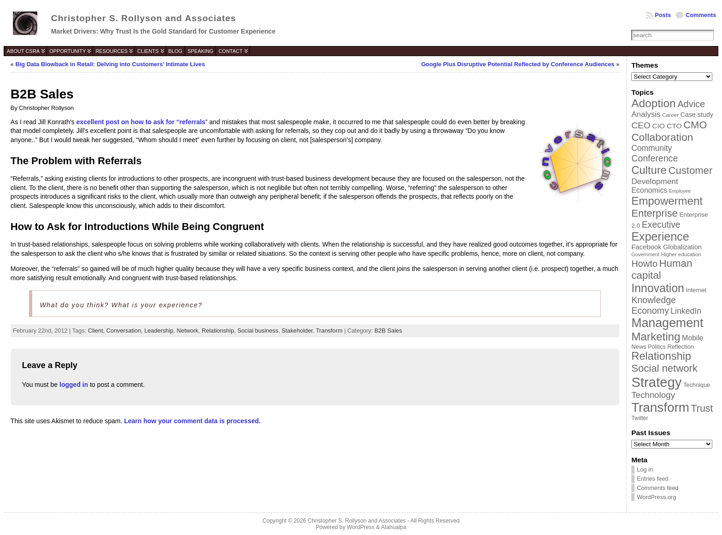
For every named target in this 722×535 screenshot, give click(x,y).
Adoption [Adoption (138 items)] (653, 103)
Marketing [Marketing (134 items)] (655, 336)
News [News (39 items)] (638, 346)
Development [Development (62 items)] (654, 181)
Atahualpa (393, 527)
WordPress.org (656, 497)
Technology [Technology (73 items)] (653, 395)
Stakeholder (297, 330)
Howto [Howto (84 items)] (644, 264)
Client (95, 330)
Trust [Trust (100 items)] (702, 408)
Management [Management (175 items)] (667, 323)
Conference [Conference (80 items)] (654, 158)
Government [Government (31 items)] (645, 254)
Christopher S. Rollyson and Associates (143, 18)
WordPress (360, 527)
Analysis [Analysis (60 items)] (645, 114)
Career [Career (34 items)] (670, 115)
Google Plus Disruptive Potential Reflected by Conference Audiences (518, 64)
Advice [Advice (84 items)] (691, 104)
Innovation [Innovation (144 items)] (657, 288)
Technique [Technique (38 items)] (696, 384)
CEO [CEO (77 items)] (640, 125)
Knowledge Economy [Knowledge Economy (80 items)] (653, 305)
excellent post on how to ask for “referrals (140, 122)
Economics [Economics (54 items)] (649, 190)
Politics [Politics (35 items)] (656, 347)
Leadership (158, 330)
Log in (645, 469)
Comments (701, 15)
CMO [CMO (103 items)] (695, 125)
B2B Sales (388, 330)
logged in (73, 384)
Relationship (218, 330)
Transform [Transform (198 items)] (660, 407)
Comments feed (657, 487)
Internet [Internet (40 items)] (696, 290)
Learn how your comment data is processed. (192, 421)
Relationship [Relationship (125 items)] (661, 356)
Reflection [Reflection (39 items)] (680, 346)
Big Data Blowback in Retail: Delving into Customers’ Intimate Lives (110, 64)
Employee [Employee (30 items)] (680, 191)
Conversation (123, 330)
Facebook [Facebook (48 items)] (646, 247)
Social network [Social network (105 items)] (664, 368)
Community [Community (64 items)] (651, 148)
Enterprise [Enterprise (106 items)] (654, 213)
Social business (257, 330)
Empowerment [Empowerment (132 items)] (667, 201)
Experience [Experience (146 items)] (660, 236)
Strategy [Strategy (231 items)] (656, 382)
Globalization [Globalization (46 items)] (682, 247)
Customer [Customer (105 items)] (690, 170)
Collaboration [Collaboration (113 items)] (662, 137)
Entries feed (652, 478)
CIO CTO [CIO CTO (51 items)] (666, 126)
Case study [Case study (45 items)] (696, 114)
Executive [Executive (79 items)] (661, 224)
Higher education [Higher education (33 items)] (681, 254)
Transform (329, 330)
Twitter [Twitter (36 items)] (639, 418)
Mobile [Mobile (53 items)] (692, 338)
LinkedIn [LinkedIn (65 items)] (685, 311)
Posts (663, 15)
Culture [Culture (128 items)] (649, 170)
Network (187, 330)
